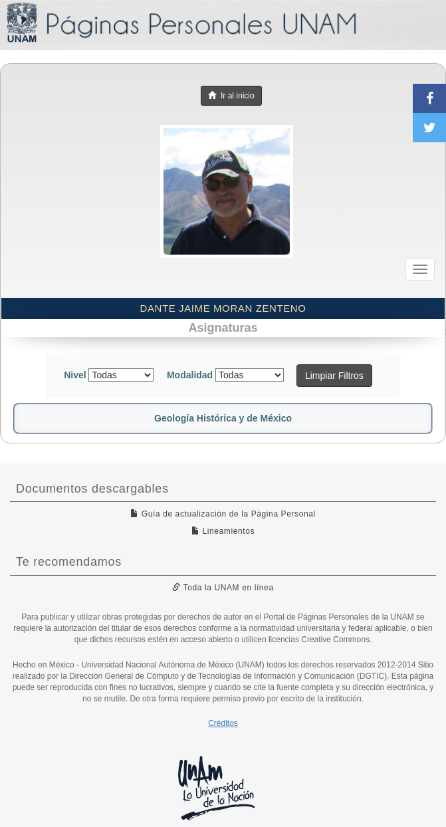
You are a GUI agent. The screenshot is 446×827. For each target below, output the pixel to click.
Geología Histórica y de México (223, 418)
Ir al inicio (231, 95)
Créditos (223, 723)
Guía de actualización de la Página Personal (223, 514)
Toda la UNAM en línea (222, 587)
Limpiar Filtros (334, 375)
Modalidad (190, 375)
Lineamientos (223, 531)
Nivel (75, 375)
